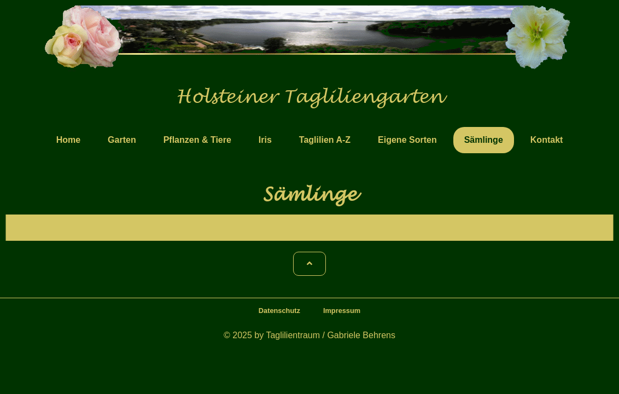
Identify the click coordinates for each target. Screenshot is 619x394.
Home (68, 139)
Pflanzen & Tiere (197, 139)
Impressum (341, 310)
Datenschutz (279, 310)
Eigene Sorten (407, 139)
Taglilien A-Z (325, 139)
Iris (265, 139)
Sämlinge (483, 139)
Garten (122, 139)
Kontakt (546, 139)
